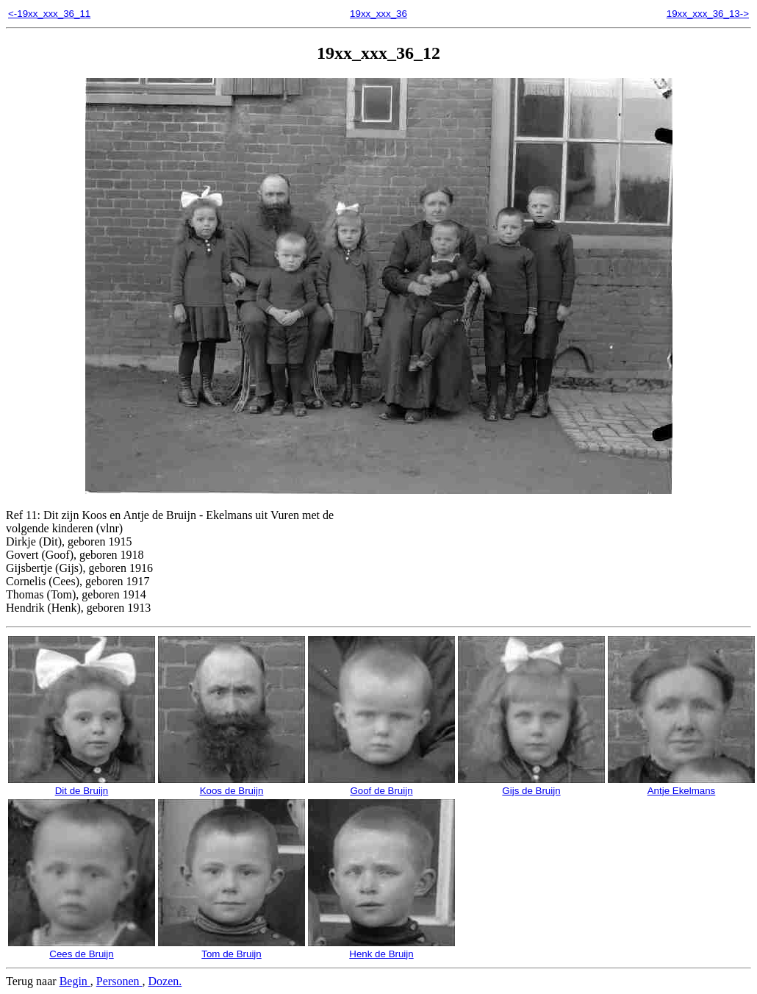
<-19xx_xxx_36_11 (49, 13)
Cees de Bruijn (81, 948)
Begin (75, 981)
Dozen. (165, 981)
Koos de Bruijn (231, 785)
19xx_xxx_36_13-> (708, 13)
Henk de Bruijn (381, 948)
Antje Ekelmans (681, 785)
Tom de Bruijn (231, 948)
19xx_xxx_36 (378, 13)
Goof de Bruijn (381, 785)
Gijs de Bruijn (531, 785)
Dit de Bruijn (81, 785)
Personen (119, 981)
